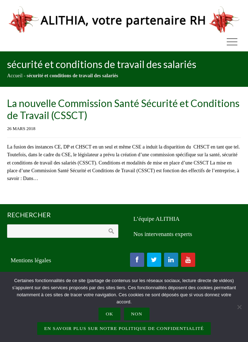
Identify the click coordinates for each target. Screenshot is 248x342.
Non (136, 313)
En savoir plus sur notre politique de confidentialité (124, 328)
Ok (109, 313)
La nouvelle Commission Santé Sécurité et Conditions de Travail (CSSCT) (123, 109)
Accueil (15, 75)
